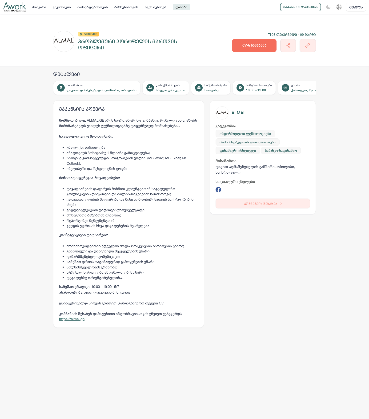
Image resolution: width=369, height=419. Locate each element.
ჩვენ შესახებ (155, 7)
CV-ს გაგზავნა (254, 45)
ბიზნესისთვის (126, 7)
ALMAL (239, 112)
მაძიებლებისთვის (92, 7)
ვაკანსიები (62, 7)
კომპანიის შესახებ (263, 204)
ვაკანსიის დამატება (300, 7)
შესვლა (356, 7)
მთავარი (39, 7)
